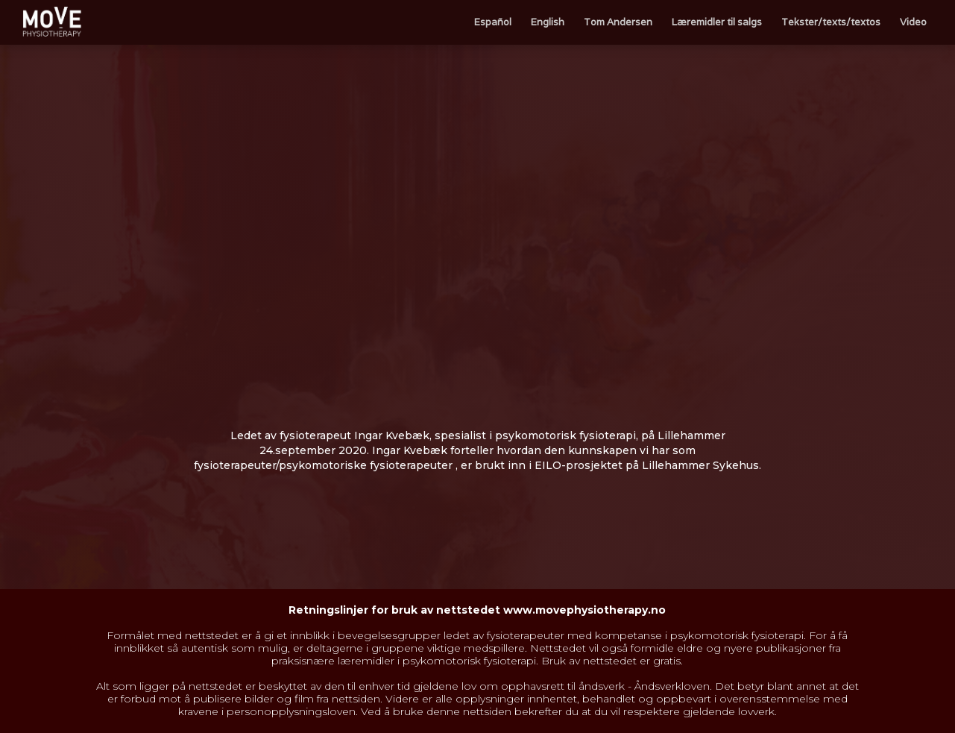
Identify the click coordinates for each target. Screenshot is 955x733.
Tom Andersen (618, 22)
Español (492, 22)
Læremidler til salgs (717, 22)
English (547, 22)
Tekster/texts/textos (830, 22)
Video (913, 22)
